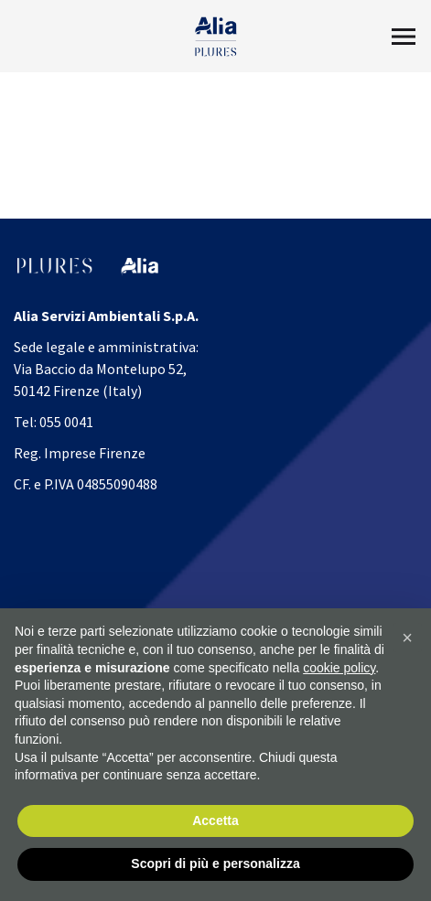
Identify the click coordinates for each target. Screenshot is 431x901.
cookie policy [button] (339, 667)
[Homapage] (215, 36)
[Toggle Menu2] (403, 36)
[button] (407, 638)
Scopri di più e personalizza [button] (215, 864)
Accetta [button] (215, 820)
